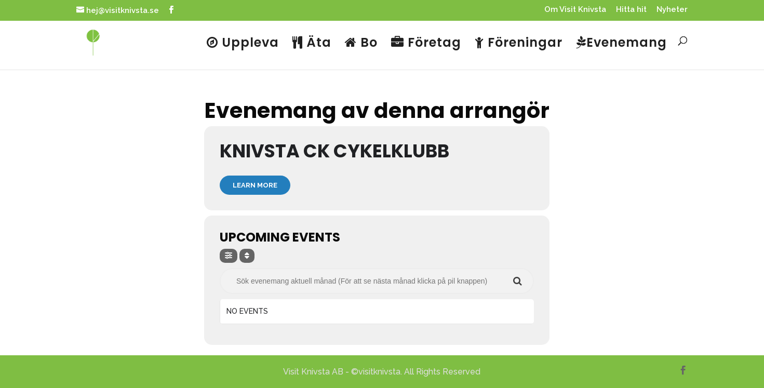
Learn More (255, 185)
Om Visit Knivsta (575, 10)
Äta (311, 43)
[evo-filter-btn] (228, 256)
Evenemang (621, 43)
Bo (361, 43)
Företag (426, 43)
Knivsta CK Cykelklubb (334, 151)
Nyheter (672, 10)
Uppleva (243, 43)
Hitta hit (631, 10)
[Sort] (246, 256)
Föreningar (518, 43)
